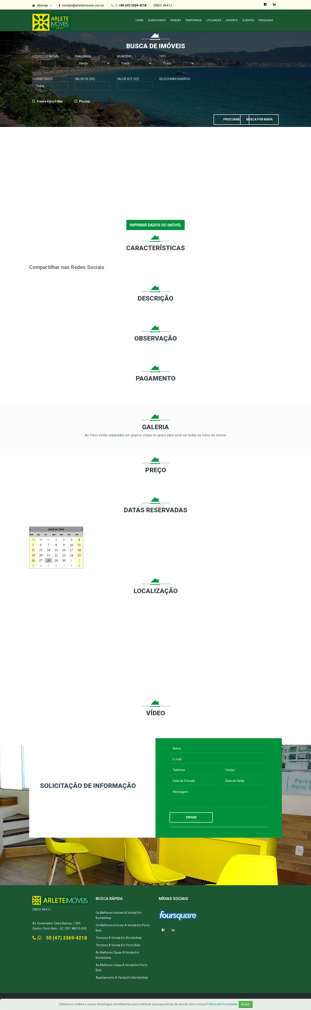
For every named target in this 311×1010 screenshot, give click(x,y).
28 (48, 562)
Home (139, 20)
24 (71, 557)
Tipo (162, 58)
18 (79, 551)
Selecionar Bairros (174, 80)
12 (33, 551)
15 (56, 551)
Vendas (175, 20)
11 (79, 546)
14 (48, 551)
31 (48, 541)
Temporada (193, 20)
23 (63, 557)
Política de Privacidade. (222, 1004)
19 (33, 557)
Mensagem (219, 798)
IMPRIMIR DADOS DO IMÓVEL (156, 226)
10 (71, 546)
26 (33, 562)
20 (40, 557)
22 (56, 557)
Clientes (248, 20)
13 (40, 551)
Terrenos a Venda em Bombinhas (119, 939)
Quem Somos (157, 20)
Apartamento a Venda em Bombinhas (122, 979)
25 (79, 557)
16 (63, 551)
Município (124, 58)
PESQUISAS (266, 20)
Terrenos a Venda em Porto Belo (118, 947)
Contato (232, 20)
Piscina (84, 103)
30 (40, 541)
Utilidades (213, 20)
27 (40, 562)
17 (71, 551)
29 (33, 541)
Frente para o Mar (50, 103)
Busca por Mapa (257, 120)
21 (48, 557)
